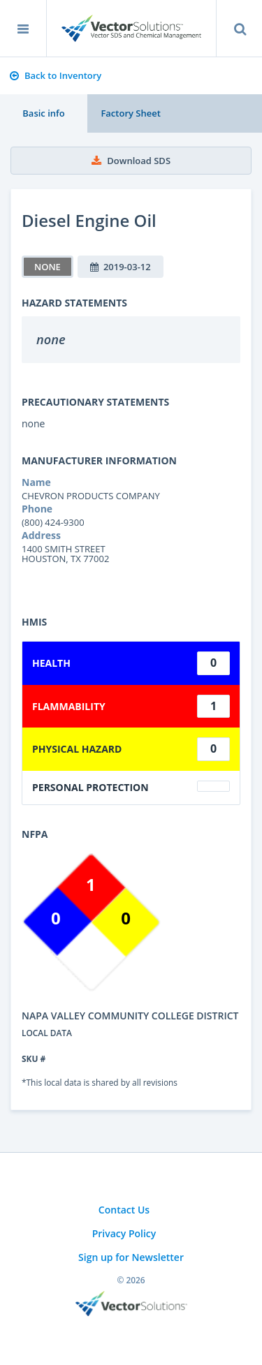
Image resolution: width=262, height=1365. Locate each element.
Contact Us (124, 1209)
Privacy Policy (124, 1233)
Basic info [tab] (43, 113)
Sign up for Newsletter (131, 1257)
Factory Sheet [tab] (130, 113)
